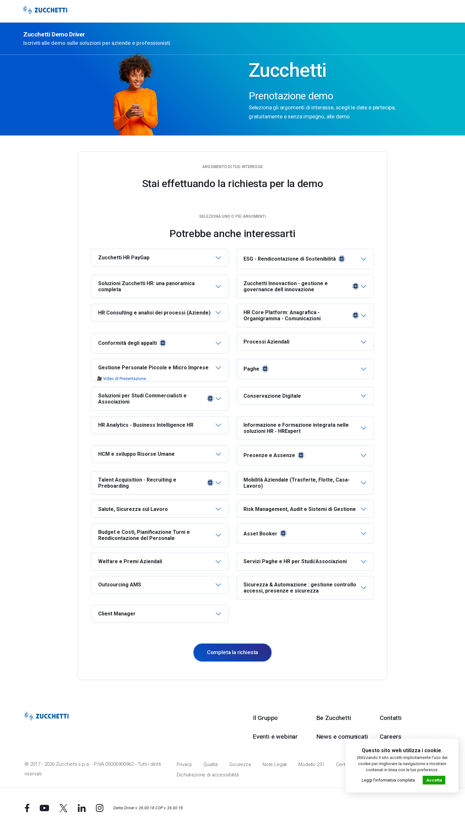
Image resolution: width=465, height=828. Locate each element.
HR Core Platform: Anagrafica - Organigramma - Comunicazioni (301, 315)
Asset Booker (265, 533)
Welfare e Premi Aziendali (130, 561)
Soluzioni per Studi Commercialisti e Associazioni (156, 399)
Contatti (390, 718)
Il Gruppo (265, 718)
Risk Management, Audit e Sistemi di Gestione (299, 509)
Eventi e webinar (275, 736)
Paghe (256, 369)
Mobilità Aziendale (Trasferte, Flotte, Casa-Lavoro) (296, 483)
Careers (390, 736)
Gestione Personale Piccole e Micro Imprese (153, 367)
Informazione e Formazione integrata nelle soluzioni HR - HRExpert (296, 428)
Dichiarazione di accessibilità (208, 775)
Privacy (184, 764)
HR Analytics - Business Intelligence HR (145, 425)
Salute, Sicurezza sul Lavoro (133, 509)
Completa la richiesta (232, 652)
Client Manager (117, 614)
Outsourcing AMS (119, 585)
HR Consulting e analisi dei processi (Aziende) (154, 313)
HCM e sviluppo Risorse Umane (136, 454)
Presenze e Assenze (274, 455)
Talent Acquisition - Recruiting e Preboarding (156, 483)
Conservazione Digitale (272, 396)
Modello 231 (311, 764)
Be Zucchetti (333, 718)
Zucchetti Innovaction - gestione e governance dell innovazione (301, 286)
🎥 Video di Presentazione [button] (121, 378)
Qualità (210, 764)
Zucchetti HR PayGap (124, 257)
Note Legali (275, 764)
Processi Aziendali (266, 342)
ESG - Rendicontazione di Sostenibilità (294, 259)
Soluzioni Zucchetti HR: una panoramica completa (146, 286)
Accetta (434, 780)
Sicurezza (240, 764)
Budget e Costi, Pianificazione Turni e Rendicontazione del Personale (144, 535)
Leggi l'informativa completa (388, 780)
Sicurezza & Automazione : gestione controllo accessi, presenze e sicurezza (299, 588)
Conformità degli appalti (133, 343)
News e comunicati (342, 736)
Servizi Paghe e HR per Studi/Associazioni (295, 561)
